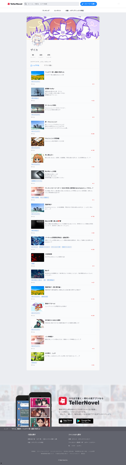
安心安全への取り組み (69, 451)
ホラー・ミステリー (90, 442)
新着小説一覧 (31, 439)
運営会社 (83, 453)
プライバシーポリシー (75, 453)
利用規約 (33, 451)
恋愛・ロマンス (73, 439)
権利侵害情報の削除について (47, 453)
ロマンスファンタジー (84, 439)
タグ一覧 (39, 439)
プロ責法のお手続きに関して (61, 453)
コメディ (79, 445)
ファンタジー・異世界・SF (76, 442)
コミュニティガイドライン (56, 451)
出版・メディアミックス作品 (35, 442)
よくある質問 (91, 451)
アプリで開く (48, 65)
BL (69, 445)
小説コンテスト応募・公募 (50, 439)
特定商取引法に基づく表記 (81, 451)
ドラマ (73, 445)
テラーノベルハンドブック (43, 451)
